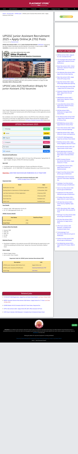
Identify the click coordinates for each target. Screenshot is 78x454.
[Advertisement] (25, 25)
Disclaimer (45, 338)
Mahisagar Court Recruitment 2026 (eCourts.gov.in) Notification (66, 215)
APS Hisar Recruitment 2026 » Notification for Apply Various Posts (65, 221)
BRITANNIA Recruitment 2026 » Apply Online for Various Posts (65, 124)
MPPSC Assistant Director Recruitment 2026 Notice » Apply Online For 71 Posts (24, 300)
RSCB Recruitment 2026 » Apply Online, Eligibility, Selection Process (66, 142)
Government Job (25, 338)
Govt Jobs (26, 9)
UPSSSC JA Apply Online (24, 179)
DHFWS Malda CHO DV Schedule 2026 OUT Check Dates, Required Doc (22, 305)
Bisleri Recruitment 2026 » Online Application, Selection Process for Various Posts (65, 67)
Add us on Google (66, 16)
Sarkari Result (58, 338)
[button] (74, 9)
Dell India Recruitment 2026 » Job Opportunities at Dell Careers (65, 147)
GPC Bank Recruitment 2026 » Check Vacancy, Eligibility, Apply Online (65, 203)
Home (4, 8)
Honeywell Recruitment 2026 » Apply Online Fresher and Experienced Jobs (65, 167)
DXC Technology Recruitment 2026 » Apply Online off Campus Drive (66, 87)
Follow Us (46, 142)
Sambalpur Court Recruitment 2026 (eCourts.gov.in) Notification (65, 184)
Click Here (34, 270)
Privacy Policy (39, 338)
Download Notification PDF (39, 268)
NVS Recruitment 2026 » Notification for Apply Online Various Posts (64, 112)
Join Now (46, 128)
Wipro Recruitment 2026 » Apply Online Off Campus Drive (65, 78)
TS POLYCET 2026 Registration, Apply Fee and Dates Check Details (21, 297)
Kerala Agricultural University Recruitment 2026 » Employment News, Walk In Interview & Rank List (65, 154)
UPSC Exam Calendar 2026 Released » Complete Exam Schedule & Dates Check (24, 312)
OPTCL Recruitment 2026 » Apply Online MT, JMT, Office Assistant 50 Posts (23, 308)
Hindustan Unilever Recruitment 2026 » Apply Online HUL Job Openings (65, 93)
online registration (9, 78)
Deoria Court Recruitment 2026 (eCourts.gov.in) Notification (65, 188)
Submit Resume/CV (44, 8)
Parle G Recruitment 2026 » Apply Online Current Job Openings (65, 128)
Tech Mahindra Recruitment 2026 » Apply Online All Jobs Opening (66, 73)
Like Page (46, 151)
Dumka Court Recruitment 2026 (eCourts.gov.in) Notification (65, 239)
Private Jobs (32, 338)
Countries (67, 9)
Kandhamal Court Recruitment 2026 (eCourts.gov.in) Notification (65, 193)
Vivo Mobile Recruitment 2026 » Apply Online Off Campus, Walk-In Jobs (66, 245)
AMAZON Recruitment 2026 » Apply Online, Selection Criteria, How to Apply (65, 99)
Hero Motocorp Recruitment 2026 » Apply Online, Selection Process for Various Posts (66, 118)
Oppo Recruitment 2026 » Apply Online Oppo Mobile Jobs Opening (66, 82)
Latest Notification (15, 9)
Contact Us (51, 338)
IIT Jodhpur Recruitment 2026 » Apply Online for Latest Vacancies (65, 198)
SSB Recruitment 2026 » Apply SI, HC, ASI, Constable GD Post (65, 55)
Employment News (56, 8)
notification (41, 44)
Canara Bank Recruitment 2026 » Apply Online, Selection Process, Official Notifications (65, 105)
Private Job (33, 8)
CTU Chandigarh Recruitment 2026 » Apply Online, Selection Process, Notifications (66, 61)
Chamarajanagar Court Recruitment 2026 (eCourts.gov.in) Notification (66, 233)
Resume (18, 338)
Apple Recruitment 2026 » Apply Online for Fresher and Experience (66, 133)
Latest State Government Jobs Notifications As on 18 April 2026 (27, 173)
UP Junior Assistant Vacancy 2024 (34, 120)
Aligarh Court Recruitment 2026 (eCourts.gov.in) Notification (65, 173)
